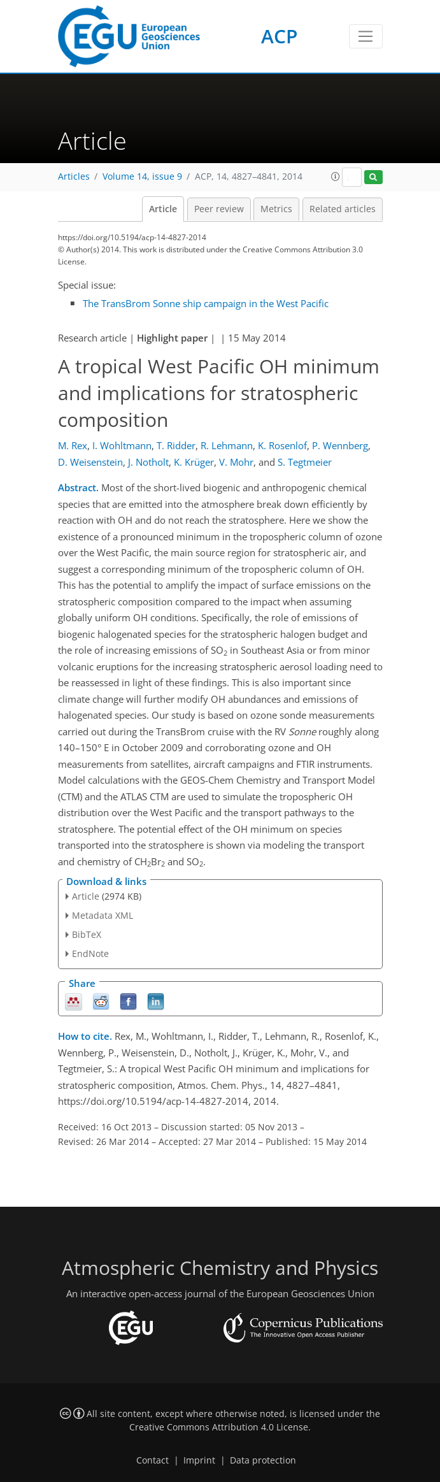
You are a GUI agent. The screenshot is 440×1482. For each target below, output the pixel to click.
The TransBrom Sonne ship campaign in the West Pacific (206, 303)
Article (163, 209)
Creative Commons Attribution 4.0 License (218, 1427)
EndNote (90, 953)
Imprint (199, 1460)
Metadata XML (102, 915)
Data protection (263, 1460)
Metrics (276, 209)
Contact (152, 1460)
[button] (335, 176)
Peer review (219, 209)
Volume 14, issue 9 (142, 176)
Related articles (342, 209)
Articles (74, 176)
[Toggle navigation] (366, 36)
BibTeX (86, 934)
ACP (279, 36)
